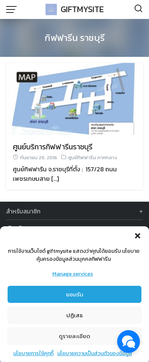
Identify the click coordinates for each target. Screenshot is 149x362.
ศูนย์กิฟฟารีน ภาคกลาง (92, 157)
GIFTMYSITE (82, 9)
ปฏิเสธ (74, 318)
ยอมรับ (74, 297)
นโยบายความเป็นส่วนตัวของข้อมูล (94, 357)
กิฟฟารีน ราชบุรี (75, 37)
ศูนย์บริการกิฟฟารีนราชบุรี (53, 146)
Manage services (72, 277)
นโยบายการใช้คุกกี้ (33, 357)
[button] (137, 239)
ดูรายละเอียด (74, 339)
